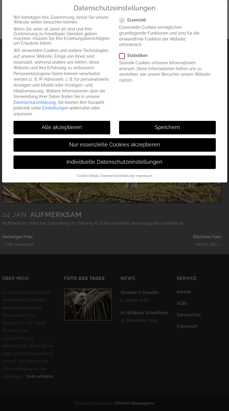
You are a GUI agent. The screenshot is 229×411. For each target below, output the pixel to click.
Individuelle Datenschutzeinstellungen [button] (114, 157)
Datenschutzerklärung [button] (117, 171)
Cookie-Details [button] (88, 171)
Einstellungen (55, 103)
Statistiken (135, 51)
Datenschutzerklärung (34, 98)
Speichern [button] (167, 123)
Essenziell (135, 15)
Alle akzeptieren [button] (62, 123)
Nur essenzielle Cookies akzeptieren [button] (114, 140)
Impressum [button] (144, 171)
